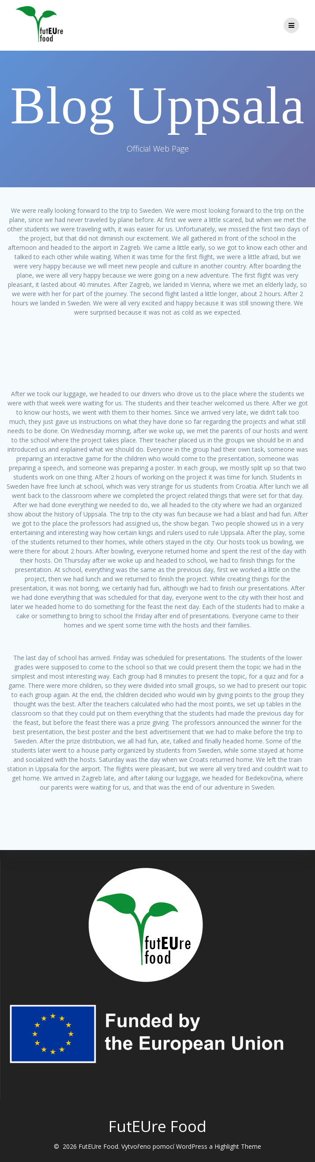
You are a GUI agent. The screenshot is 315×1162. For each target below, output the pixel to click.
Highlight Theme (237, 1146)
